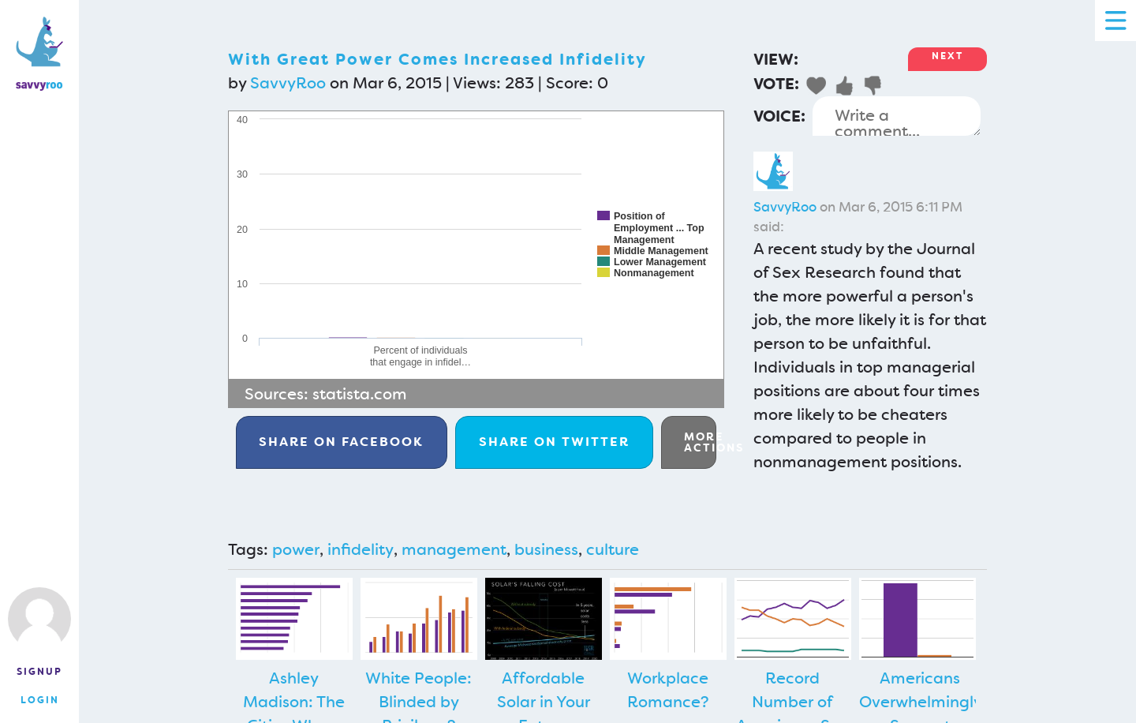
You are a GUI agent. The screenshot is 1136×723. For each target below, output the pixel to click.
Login (40, 700)
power (296, 549)
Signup (39, 671)
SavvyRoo (288, 83)
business (546, 549)
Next (947, 56)
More (700, 442)
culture (612, 549)
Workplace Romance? (668, 690)
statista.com (359, 394)
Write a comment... (897, 116)
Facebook (341, 441)
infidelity (360, 549)
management (454, 549)
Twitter (554, 441)
